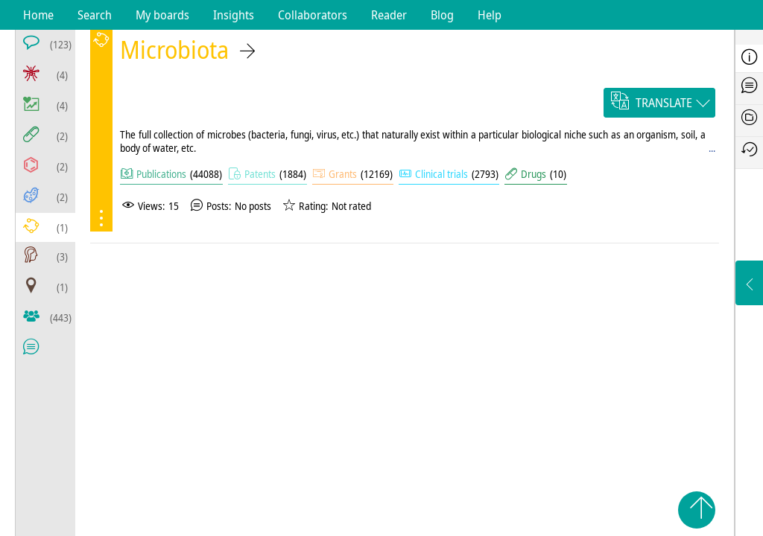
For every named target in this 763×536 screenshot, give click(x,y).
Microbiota (174, 50)
